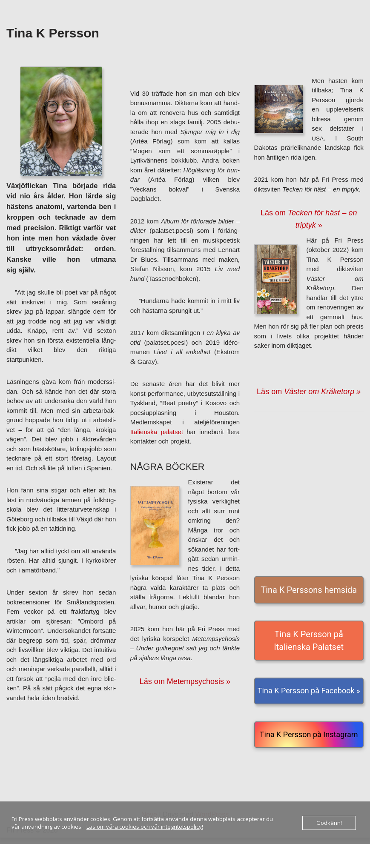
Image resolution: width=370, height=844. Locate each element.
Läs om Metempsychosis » (185, 681)
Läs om (309, 391)
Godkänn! (329, 823)
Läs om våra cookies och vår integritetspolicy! (144, 826)
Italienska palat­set (156, 431)
